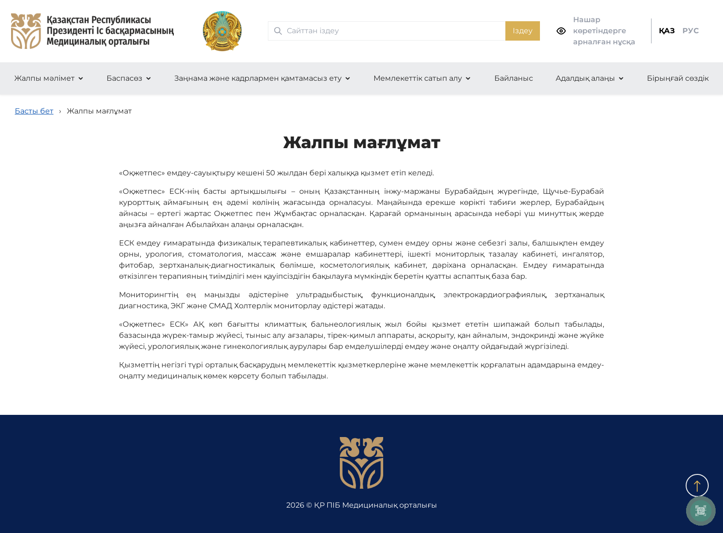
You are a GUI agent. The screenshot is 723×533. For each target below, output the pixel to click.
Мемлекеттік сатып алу (417, 78)
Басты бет (34, 111)
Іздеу (523, 30)
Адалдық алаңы (585, 78)
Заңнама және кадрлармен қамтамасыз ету (258, 78)
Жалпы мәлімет (44, 78)
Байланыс (513, 78)
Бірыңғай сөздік (678, 78)
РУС (690, 30)
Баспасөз (124, 78)
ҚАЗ (667, 30)
